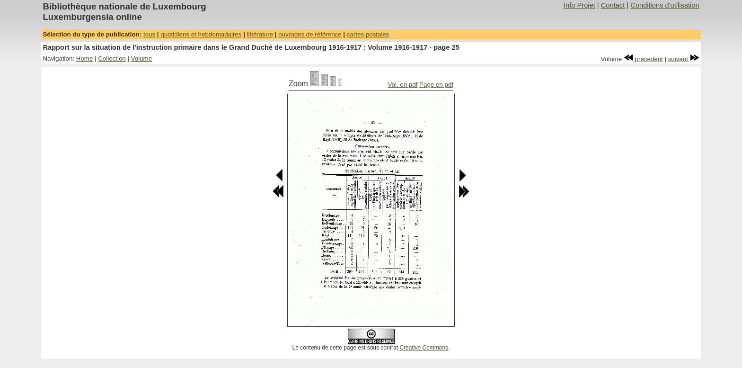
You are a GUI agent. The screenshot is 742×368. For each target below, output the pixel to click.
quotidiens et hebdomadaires (200, 34)
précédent (643, 59)
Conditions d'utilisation (664, 5)
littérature (260, 34)
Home (84, 58)
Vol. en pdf (402, 84)
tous (149, 34)
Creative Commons (423, 347)
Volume (141, 58)
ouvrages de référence (309, 34)
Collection (112, 58)
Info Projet (579, 5)
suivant (683, 59)
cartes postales (368, 34)
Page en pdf (436, 84)
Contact (613, 5)
